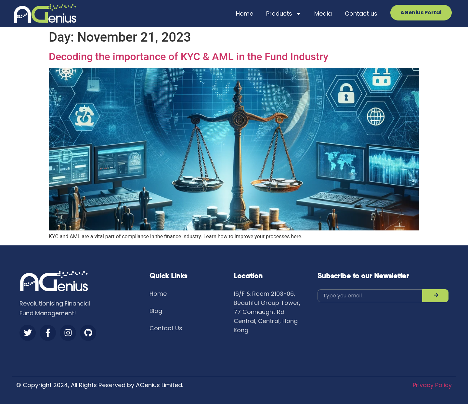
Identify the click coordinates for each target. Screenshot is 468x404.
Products (283, 13)
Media (323, 13)
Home (244, 13)
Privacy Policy (432, 385)
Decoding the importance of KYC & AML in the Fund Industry (188, 56)
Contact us (361, 13)
